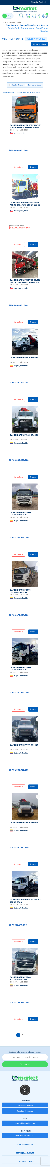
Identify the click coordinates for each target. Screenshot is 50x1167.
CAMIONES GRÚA (15, 22)
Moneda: (34, 2)
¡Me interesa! (25, 1064)
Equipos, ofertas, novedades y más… (25, 1055)
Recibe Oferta (17, 85)
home (4, 22)
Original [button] (39, 2)
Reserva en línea (34, 85)
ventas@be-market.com (25, 1123)
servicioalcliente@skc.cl (25, 1135)
